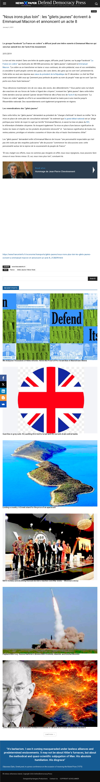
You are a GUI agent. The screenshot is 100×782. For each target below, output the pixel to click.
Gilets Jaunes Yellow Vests (26, 270)
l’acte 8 (71, 95)
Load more (50, 734)
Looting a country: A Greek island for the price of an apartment (29, 507)
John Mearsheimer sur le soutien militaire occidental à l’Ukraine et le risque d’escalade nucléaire (44, 727)
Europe (94, 11)
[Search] (92, 279)
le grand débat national (74, 118)
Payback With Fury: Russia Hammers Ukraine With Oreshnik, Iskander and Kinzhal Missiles (41, 654)
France (12, 270)
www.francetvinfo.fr (18, 267)
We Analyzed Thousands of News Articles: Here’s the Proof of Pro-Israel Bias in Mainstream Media (45, 361)
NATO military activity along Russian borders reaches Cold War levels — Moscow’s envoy (40, 581)
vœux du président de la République (49, 74)
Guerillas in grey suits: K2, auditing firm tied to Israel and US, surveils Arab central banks (40, 434)
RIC (87, 122)
